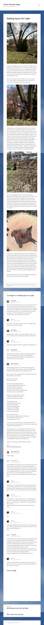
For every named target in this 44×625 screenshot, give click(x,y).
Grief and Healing (22, 284)
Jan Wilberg (14, 330)
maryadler (13, 300)
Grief (28, 284)
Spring (11, 285)
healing (31, 284)
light (34, 284)
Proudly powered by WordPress (13, 622)
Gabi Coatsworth (15, 451)
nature (8, 285)
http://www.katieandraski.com (14, 446)
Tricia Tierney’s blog (11, 4)
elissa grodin (14, 349)
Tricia (16, 284)
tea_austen (13, 534)
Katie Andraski (14, 363)
